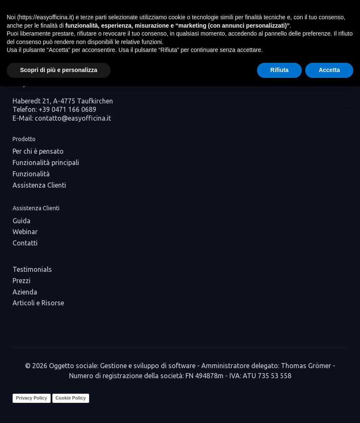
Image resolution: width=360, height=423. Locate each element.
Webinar (25, 231)
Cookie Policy (71, 397)
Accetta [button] (329, 70)
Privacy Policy (31, 397)
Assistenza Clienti (39, 185)
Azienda (25, 292)
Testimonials (32, 269)
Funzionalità (31, 174)
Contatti (25, 243)
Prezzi (22, 280)
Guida (22, 220)
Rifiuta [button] (279, 70)
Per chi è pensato (38, 151)
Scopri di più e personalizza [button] (58, 70)
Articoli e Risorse (38, 303)
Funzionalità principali (46, 162)
